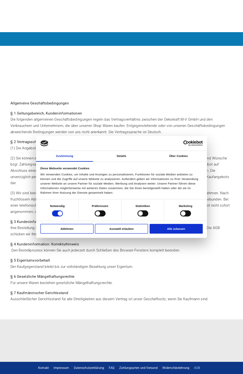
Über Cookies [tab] (178, 156)
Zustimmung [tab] (64, 156)
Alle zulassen (176, 228)
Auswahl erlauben (121, 228)
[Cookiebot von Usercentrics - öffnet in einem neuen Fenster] (186, 143)
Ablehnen (66, 228)
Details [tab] (121, 156)
